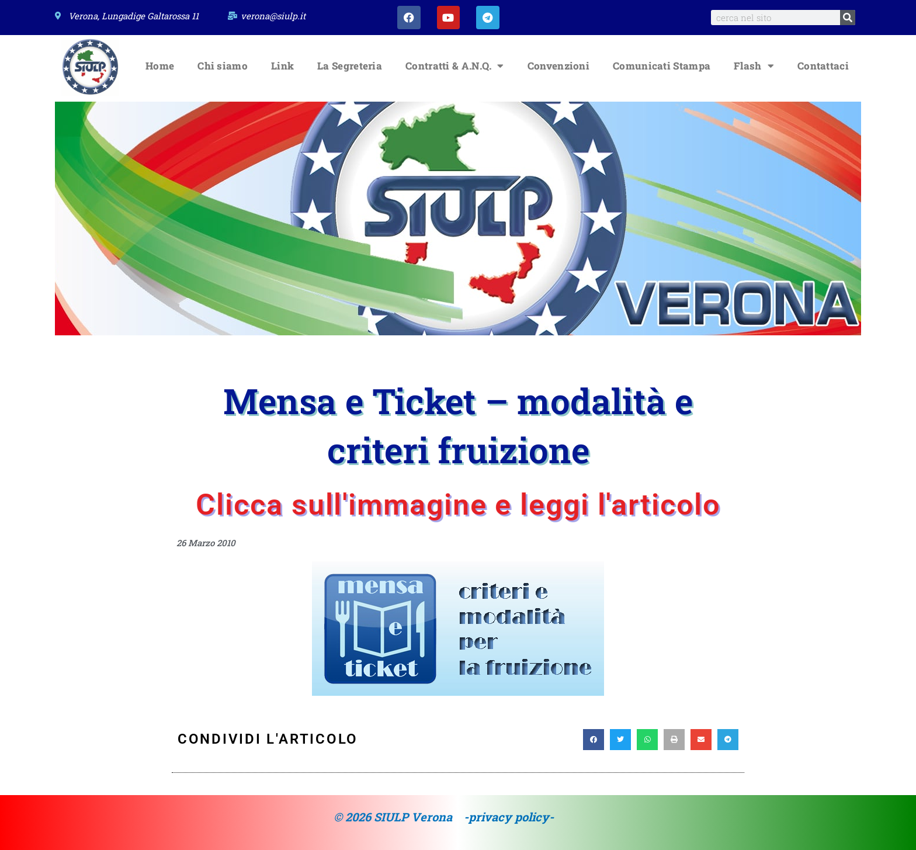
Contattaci (823, 65)
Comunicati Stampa (661, 65)
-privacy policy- (509, 816)
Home (159, 65)
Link (282, 65)
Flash (754, 66)
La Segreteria (349, 65)
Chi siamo (222, 65)
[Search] (847, 17)
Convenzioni (558, 65)
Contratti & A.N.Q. (454, 66)
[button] (593, 739)
